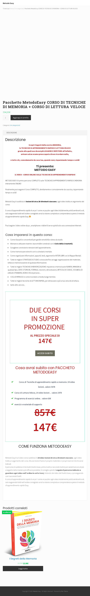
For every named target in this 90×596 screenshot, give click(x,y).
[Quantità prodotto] (6, 117)
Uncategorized (19, 8)
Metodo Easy (11, 3)
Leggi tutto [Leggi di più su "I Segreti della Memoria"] (23, 569)
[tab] (45, 132)
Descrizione (11, 133)
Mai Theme (64, 591)
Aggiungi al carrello (21, 117)
